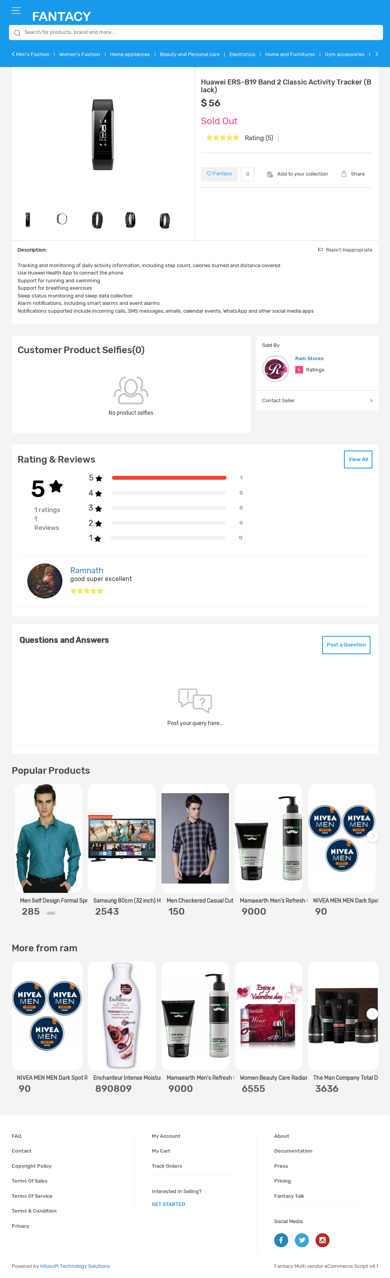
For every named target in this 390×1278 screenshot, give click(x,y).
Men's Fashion (33, 54)
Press (281, 1166)
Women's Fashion (79, 54)
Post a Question (346, 645)
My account (166, 1136)
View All (358, 459)
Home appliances (130, 54)
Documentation (293, 1151)
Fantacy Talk (289, 1196)
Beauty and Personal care (190, 54)
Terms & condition (34, 1211)
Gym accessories (345, 54)
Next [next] (373, 840)
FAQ (16, 1136)
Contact (22, 1151)
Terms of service (32, 1196)
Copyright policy (31, 1166)
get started (168, 1204)
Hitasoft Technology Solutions (75, 1266)
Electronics (242, 54)
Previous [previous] (18, 840)
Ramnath (86, 570)
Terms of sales (30, 1181)
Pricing (282, 1181)
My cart (161, 1151)
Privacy (20, 1226)
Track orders (167, 1166)
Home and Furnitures (290, 54)
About (281, 1136)
